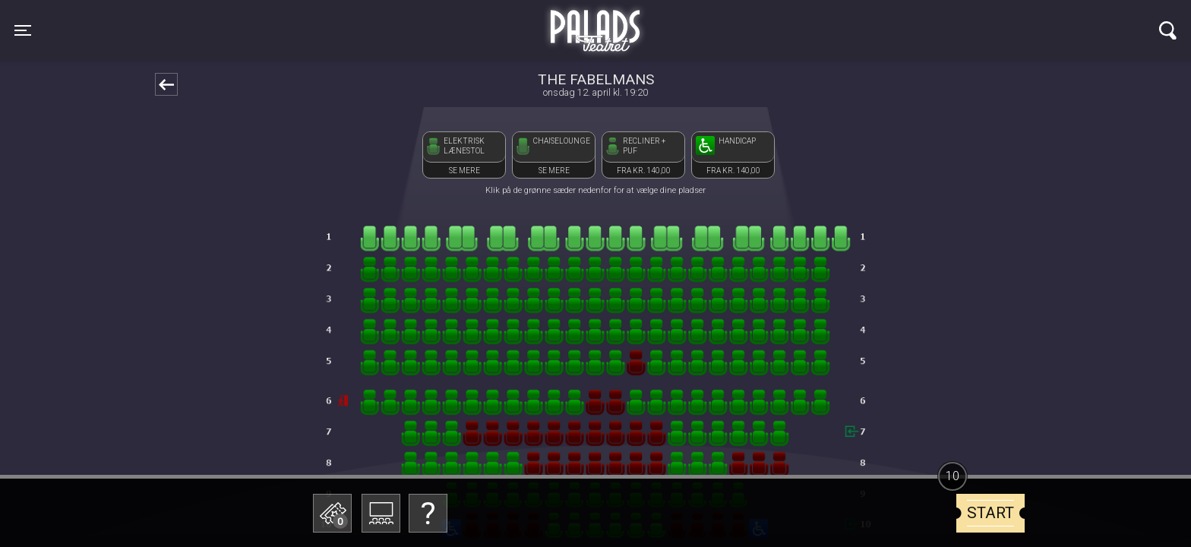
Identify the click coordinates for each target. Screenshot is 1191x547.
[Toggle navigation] (22, 30)
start (990, 513)
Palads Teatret (595, 21)
